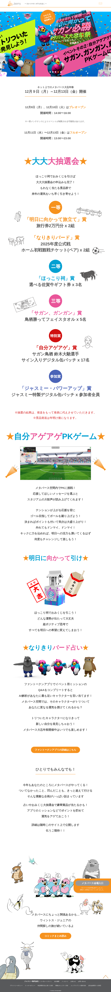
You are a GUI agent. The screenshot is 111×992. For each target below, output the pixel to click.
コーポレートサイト (43, 981)
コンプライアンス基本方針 (91, 985)
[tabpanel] (55, 42)
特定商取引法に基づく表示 (52, 985)
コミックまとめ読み (55, 936)
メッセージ (65, 981)
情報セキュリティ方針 (72, 985)
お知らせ (75, 981)
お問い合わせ (85, 981)
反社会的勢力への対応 (55, 988)
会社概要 (56, 981)
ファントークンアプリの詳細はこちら (55, 749)
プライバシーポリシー (17, 985)
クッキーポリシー (34, 985)
